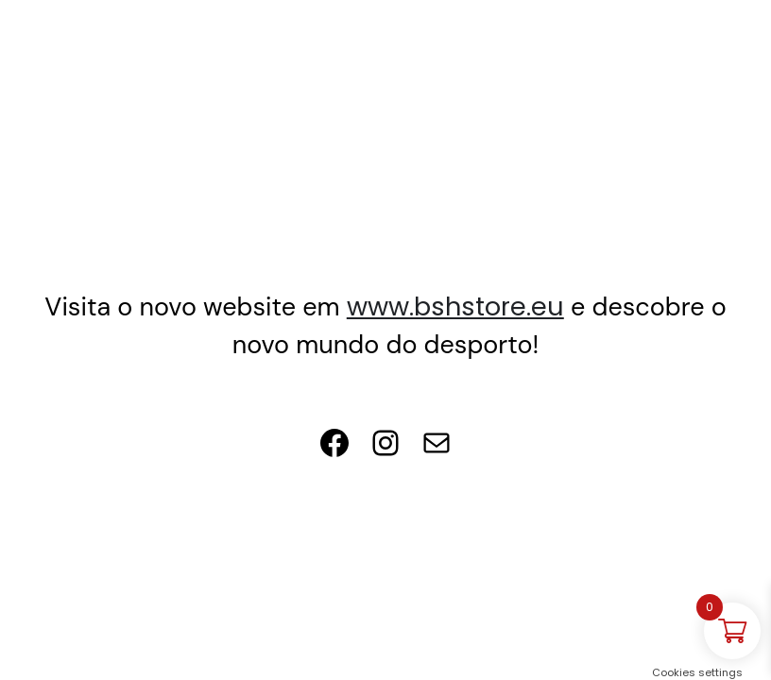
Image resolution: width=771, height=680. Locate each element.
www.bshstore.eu (455, 306)
